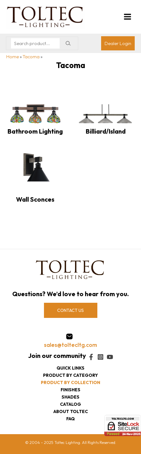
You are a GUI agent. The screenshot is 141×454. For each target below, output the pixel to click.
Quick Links (70, 368)
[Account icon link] (118, 43)
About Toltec (70, 411)
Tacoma (31, 57)
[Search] (68, 43)
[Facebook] (91, 357)
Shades (70, 397)
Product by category (70, 375)
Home (12, 57)
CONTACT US (70, 310)
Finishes (70, 390)
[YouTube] (110, 357)
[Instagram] (100, 357)
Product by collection (70, 382)
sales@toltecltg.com (70, 344)
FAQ (70, 419)
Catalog (70, 404)
